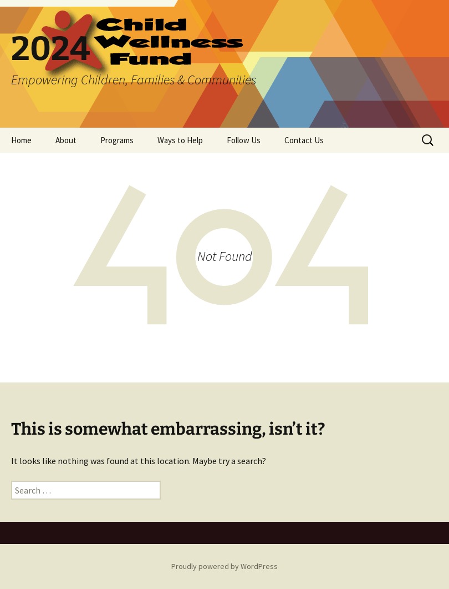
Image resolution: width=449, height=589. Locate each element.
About (65, 140)
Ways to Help (180, 140)
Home (21, 140)
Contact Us (304, 140)
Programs (117, 140)
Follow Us (244, 140)
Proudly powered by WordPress (224, 566)
